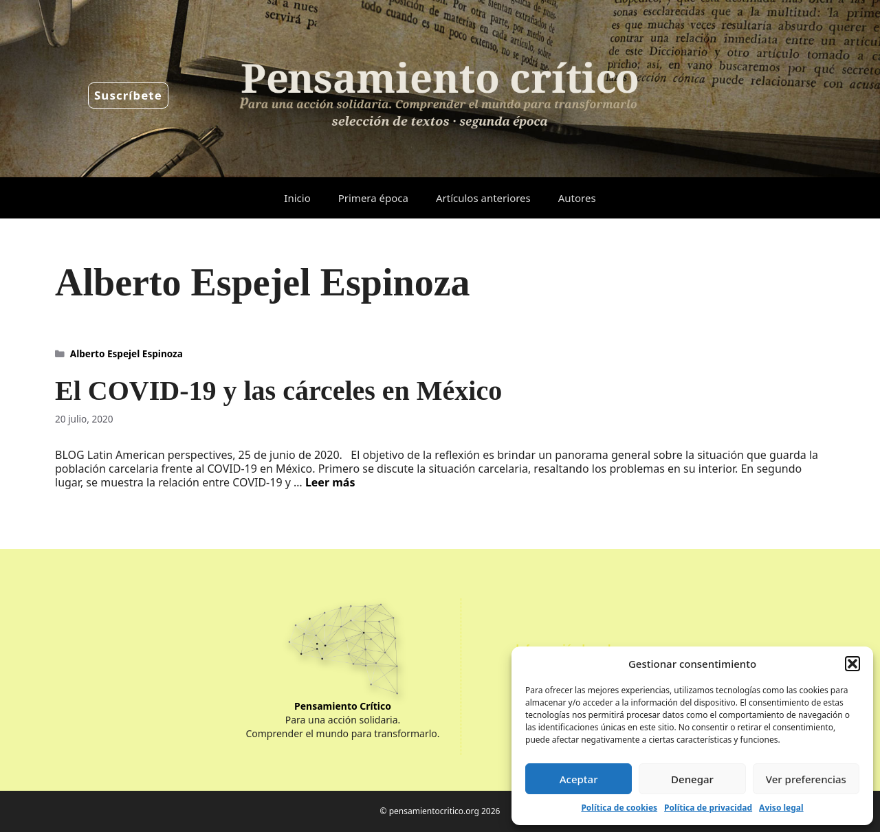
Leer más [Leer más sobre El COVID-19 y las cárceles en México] (330, 482)
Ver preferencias (806, 779)
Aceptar (579, 779)
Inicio (297, 198)
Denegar (692, 779)
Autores (577, 198)
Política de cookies (619, 807)
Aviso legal (781, 807)
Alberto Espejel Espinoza (126, 353)
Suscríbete (128, 95)
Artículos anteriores (483, 198)
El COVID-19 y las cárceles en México (278, 390)
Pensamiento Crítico (342, 705)
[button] (852, 664)
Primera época (373, 198)
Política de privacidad (708, 807)
